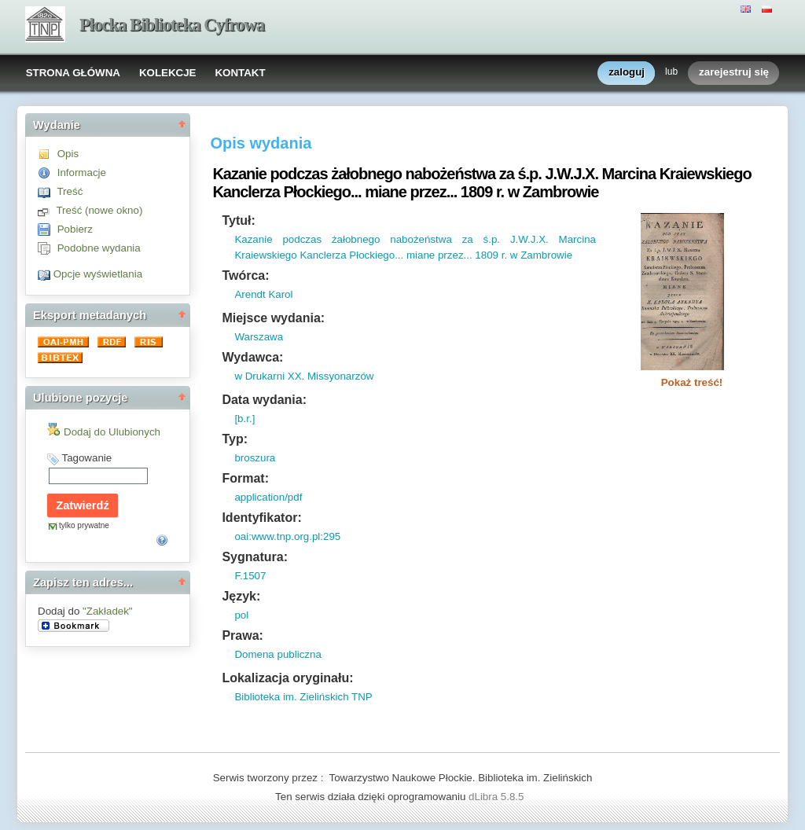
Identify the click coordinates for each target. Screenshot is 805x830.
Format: (245, 478)
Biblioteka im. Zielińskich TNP (303, 697)
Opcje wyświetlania (97, 274)
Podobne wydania (99, 248)
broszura (254, 458)
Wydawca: (252, 357)
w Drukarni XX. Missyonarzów (303, 376)
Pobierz (75, 229)
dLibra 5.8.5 (498, 796)
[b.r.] (244, 418)
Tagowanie (86, 458)
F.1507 (250, 576)
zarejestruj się (734, 73)
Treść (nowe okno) (99, 210)
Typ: (235, 439)
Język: (241, 596)
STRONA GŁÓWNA (73, 73)
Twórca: (245, 275)
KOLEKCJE (168, 73)
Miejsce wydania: (273, 318)
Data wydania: (264, 399)
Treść (70, 191)
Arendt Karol (263, 294)
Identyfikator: (261, 517)
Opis (68, 154)
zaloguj (626, 73)
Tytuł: (238, 220)
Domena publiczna (277, 654)
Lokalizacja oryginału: (287, 678)
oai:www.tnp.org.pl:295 (287, 536)
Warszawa (258, 337)
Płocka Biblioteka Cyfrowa (171, 25)
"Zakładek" (108, 611)
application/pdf (268, 497)
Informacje (81, 172)
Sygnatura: (255, 557)
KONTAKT (240, 73)
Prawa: (242, 635)
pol (241, 615)
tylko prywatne (84, 525)
